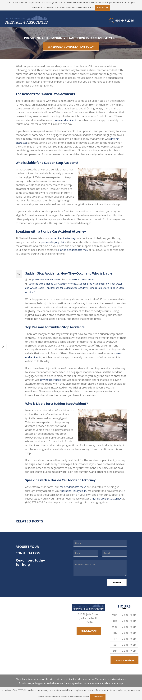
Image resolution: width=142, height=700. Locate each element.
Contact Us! (102, 7)
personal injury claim (53, 240)
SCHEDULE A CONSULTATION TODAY (71, 45)
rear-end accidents (66, 118)
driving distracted (50, 377)
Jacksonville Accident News (46, 277)
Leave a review (124, 657)
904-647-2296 (124, 20)
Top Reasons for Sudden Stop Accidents (66, 285)
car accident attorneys (63, 236)
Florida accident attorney (73, 247)
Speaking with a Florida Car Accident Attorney (53, 281)
